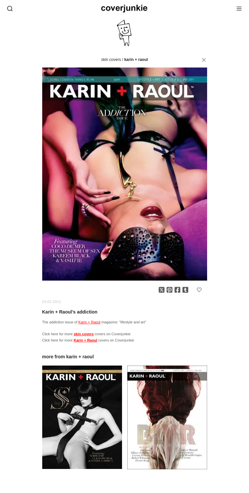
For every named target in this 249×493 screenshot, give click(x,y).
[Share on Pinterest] (169, 290)
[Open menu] (239, 8)
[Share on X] (161, 290)
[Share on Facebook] (177, 290)
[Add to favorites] (199, 289)
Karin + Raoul (136, 59)
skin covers (111, 59)
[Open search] (10, 8)
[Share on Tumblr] (185, 290)
